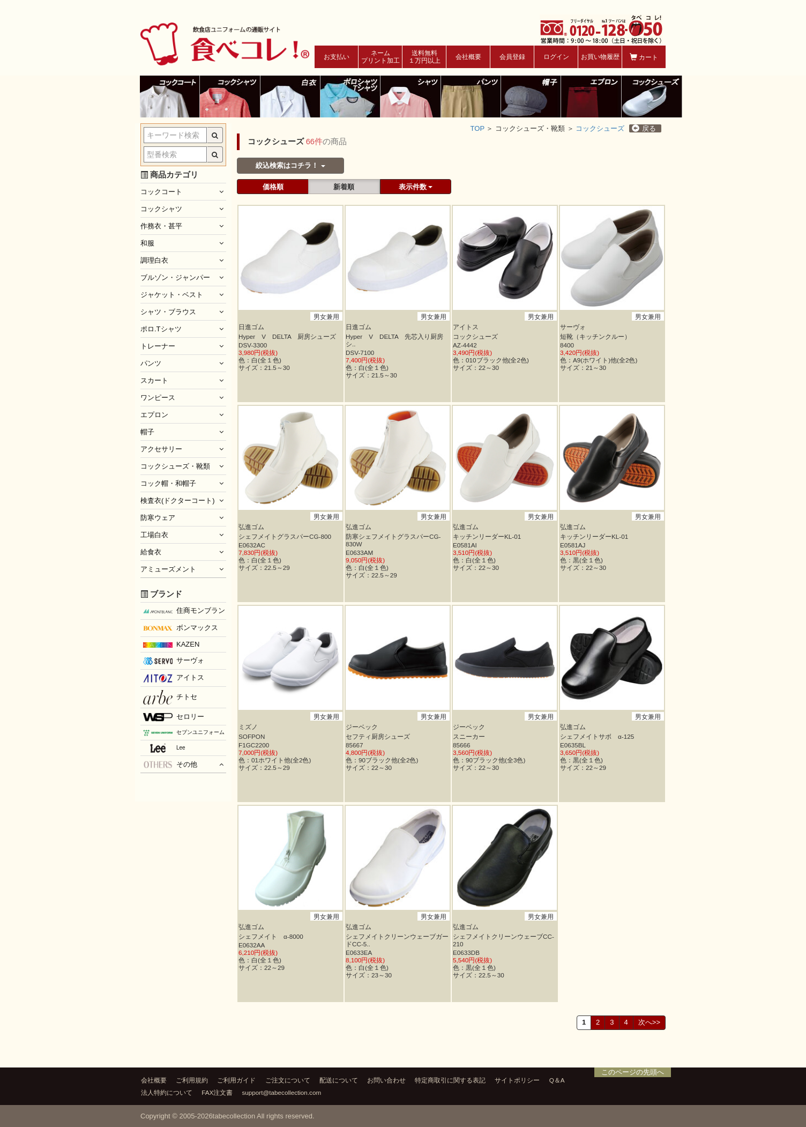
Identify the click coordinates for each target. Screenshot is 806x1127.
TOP (477, 128)
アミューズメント (168, 569)
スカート (154, 380)
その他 (170, 764)
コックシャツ (161, 209)
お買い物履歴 (600, 57)
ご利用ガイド (236, 1080)
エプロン (154, 415)
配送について (338, 1080)
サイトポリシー (517, 1080)
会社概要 (468, 57)
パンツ (150, 363)
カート (644, 57)
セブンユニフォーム (184, 732)
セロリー (173, 717)
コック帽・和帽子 (168, 483)
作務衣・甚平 (161, 226)
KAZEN (171, 644)
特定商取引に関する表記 (450, 1080)
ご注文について (287, 1080)
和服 (147, 243)
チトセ (170, 697)
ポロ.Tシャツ (161, 329)
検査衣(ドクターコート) (177, 500)
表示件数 (416, 187)
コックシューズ (600, 128)
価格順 (273, 187)
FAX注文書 (217, 1092)
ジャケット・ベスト (171, 295)
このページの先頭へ (632, 1072)
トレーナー (157, 346)
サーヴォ (173, 660)
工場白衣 (154, 535)
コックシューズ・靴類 (175, 466)
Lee (164, 748)
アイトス (173, 677)
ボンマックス (180, 628)
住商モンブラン (184, 610)
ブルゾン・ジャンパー (175, 277)
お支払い (336, 57)
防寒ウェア (157, 518)
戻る (644, 128)
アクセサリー (161, 449)
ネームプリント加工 (380, 56)
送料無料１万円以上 (424, 56)
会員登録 (512, 57)
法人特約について (166, 1092)
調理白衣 (154, 260)
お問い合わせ (386, 1080)
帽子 (147, 432)
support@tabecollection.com (282, 1092)
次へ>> (649, 1022)
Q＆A (557, 1080)
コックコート (161, 192)
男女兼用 (326, 316)
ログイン (556, 57)
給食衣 (150, 552)
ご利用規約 (192, 1080)
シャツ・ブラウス (168, 312)
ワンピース (157, 398)
